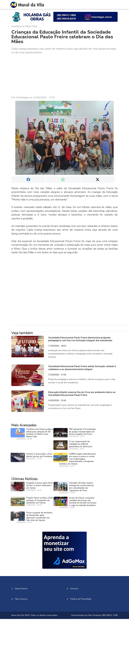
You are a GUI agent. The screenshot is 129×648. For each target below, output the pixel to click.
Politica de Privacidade (80, 599)
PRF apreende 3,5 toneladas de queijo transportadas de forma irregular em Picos (82, 432)
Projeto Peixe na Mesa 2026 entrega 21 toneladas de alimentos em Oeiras (39, 500)
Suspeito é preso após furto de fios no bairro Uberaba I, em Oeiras (39, 485)
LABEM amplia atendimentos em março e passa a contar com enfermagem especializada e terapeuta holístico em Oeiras (77, 458)
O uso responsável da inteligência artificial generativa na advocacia (80, 444)
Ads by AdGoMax (79, 566)
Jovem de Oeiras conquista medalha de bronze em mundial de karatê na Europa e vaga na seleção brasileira (82, 501)
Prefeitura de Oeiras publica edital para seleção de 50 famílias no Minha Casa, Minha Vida (39, 433)
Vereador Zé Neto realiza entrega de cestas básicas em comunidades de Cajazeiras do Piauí (81, 486)
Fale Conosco (21, 599)
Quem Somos (21, 588)
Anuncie (74, 588)
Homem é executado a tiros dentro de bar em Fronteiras (39, 455)
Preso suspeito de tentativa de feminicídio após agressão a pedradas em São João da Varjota (39, 516)
